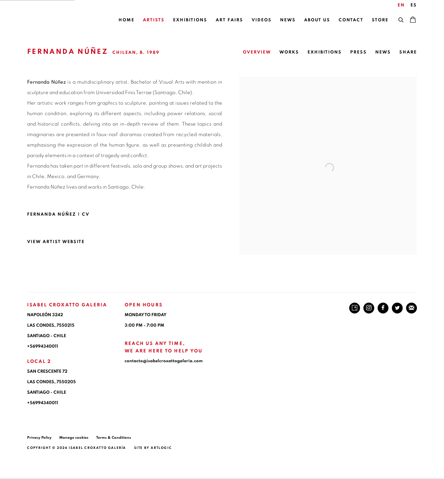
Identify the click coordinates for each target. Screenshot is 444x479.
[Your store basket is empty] (413, 20)
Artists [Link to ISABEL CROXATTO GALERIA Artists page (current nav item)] (154, 20)
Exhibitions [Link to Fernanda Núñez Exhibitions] (325, 52)
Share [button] (408, 52)
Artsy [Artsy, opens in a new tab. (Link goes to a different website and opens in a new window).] (354, 308)
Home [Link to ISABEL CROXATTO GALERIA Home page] (126, 20)
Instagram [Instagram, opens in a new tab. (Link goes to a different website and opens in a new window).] (368, 308)
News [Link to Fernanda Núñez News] (383, 52)
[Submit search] (401, 19)
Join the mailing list (411, 308)
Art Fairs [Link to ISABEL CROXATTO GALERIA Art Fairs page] (229, 20)
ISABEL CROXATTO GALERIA (61, 20)
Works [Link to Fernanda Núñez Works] (289, 52)
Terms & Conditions (113, 437)
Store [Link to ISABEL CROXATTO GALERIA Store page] (380, 20)
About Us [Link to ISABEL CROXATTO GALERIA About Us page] (317, 20)
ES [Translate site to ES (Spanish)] (413, 5)
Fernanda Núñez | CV (65, 216)
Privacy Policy (39, 437)
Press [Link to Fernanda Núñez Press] (358, 52)
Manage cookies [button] (73, 437)
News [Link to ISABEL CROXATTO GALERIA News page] (288, 20)
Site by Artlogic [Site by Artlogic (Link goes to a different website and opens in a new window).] (153, 448)
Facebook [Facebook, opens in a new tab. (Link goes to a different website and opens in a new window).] (383, 308)
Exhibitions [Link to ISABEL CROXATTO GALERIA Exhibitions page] (190, 20)
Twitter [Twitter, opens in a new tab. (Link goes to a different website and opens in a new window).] (397, 308)
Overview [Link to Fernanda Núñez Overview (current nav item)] (257, 52)
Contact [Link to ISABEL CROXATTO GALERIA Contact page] (351, 20)
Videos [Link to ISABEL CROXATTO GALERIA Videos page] (262, 20)
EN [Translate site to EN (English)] (401, 5)
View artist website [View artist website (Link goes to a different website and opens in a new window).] (56, 242)
